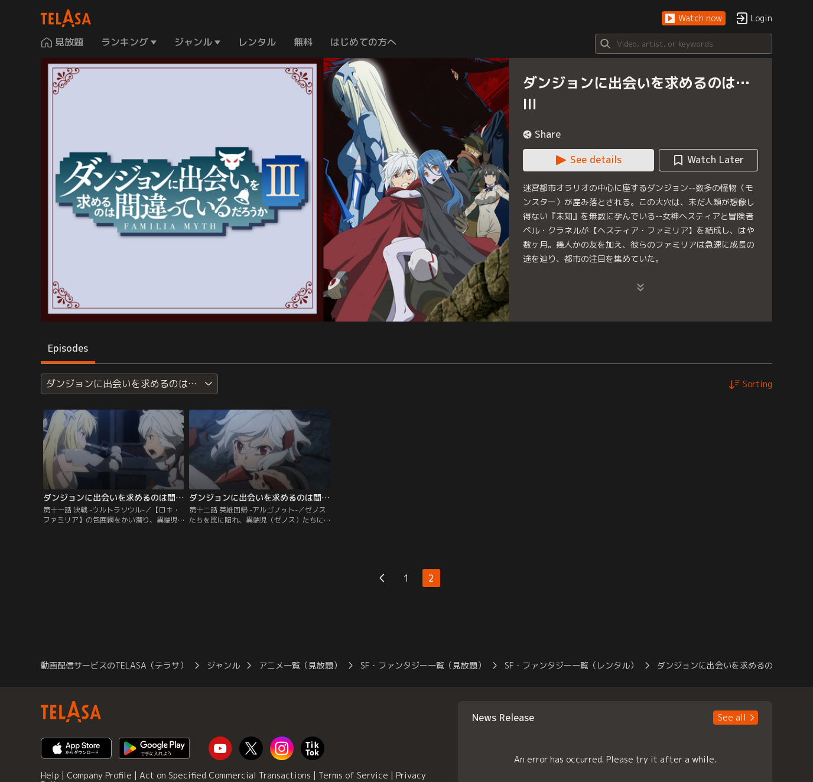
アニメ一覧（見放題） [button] (300, 665)
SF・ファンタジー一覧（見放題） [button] (423, 665)
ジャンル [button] (223, 665)
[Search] (683, 44)
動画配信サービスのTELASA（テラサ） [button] (114, 665)
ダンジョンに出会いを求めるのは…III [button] (728, 665)
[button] (694, 18)
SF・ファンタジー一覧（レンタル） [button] (571, 665)
